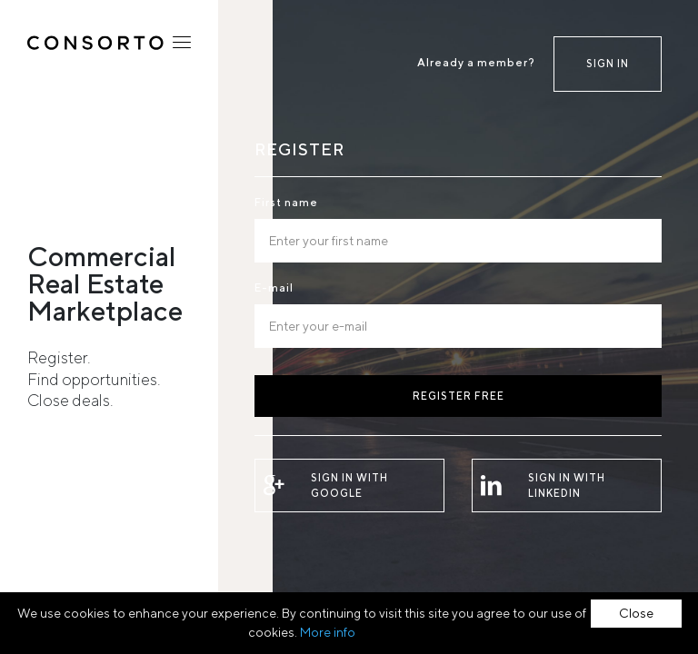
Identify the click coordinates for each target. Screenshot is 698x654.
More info (327, 632)
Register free (458, 395)
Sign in (607, 63)
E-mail (274, 287)
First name (286, 202)
